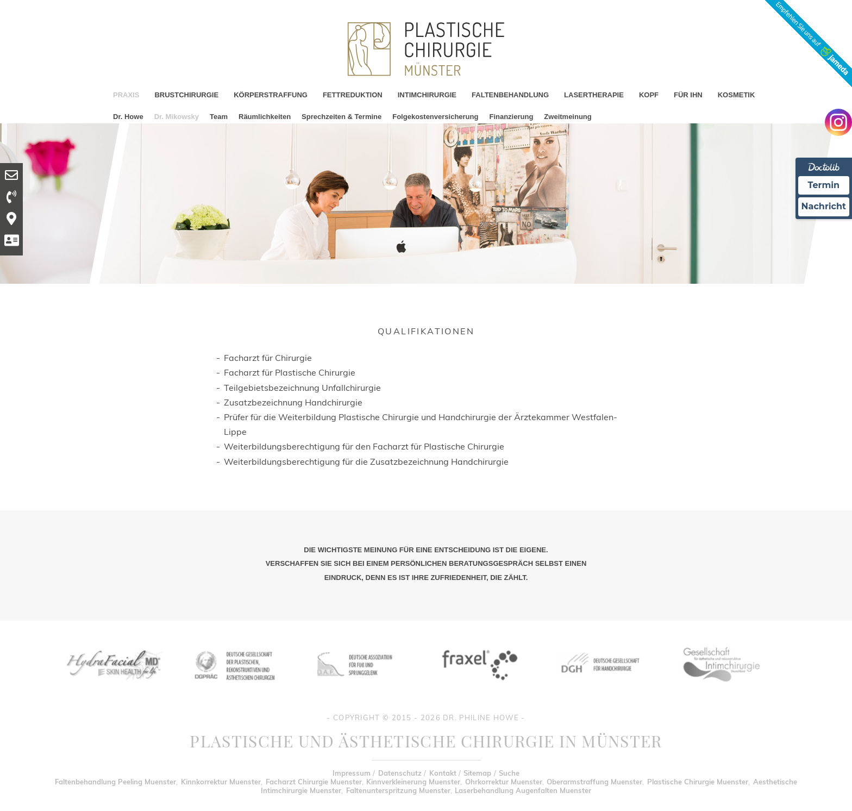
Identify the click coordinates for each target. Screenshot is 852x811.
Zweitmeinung (567, 117)
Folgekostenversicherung (435, 117)
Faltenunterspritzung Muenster (398, 790)
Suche (509, 773)
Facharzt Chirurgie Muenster (314, 781)
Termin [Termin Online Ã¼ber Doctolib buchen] (824, 185)
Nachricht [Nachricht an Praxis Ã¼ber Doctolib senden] (823, 206)
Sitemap (477, 773)
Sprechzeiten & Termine (341, 117)
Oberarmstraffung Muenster (594, 781)
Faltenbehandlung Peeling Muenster (115, 781)
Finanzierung (511, 117)
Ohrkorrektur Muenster (503, 781)
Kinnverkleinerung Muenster (413, 781)
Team (219, 117)
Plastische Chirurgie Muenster (697, 781)
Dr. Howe (128, 117)
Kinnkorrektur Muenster (221, 781)
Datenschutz (400, 773)
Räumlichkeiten (265, 117)
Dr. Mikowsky (176, 117)
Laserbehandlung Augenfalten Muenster (523, 790)
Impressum (352, 773)
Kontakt (442, 773)
